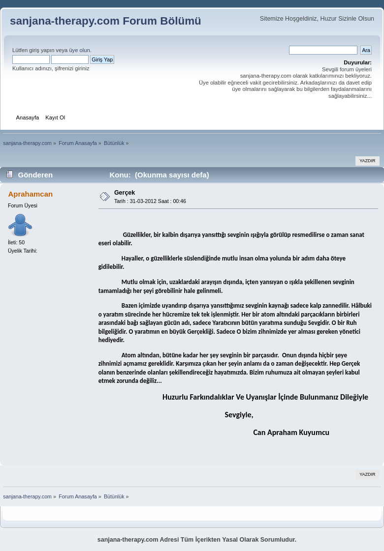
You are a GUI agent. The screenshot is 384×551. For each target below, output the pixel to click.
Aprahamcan (30, 194)
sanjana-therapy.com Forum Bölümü (105, 21)
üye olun (79, 50)
